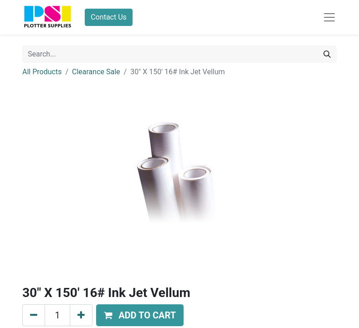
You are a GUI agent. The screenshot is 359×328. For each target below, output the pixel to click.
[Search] (327, 54)
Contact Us (109, 17)
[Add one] (81, 315)
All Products (42, 71)
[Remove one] (33, 315)
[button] (140, 315)
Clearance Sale (96, 71)
